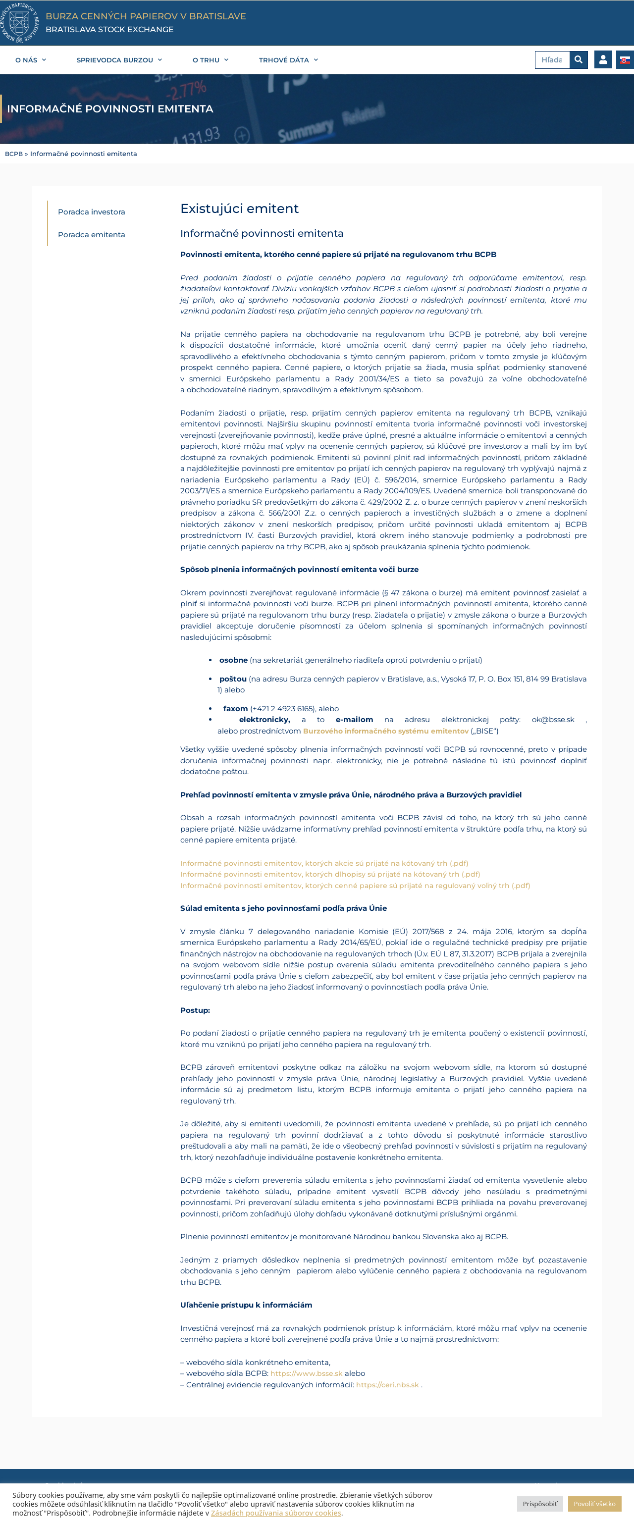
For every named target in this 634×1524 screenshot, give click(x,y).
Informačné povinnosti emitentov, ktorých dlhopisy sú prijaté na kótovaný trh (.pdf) (335, 873)
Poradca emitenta (91, 234)
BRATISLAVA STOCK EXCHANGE (110, 29)
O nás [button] (30, 60)
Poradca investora (91, 211)
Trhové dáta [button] (288, 60)
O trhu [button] (210, 60)
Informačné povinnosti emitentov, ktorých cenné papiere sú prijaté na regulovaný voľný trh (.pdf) (360, 885)
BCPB (14, 154)
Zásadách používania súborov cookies (276, 1513)
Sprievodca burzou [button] (119, 60)
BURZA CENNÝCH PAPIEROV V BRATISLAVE (146, 16)
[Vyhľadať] (578, 60)
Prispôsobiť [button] (540, 1503)
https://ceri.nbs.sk (388, 1384)
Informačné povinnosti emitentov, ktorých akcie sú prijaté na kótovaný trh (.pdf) (329, 862)
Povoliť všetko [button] (595, 1503)
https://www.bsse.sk (307, 1372)
